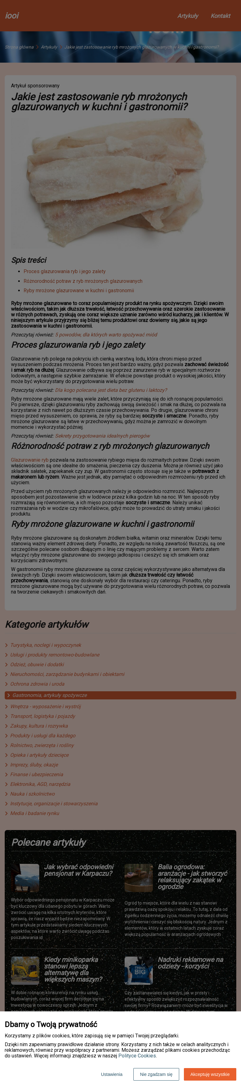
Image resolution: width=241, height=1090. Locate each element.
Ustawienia (111, 1074)
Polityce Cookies (137, 1056)
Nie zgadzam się (156, 1074)
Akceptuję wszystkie (210, 1074)
